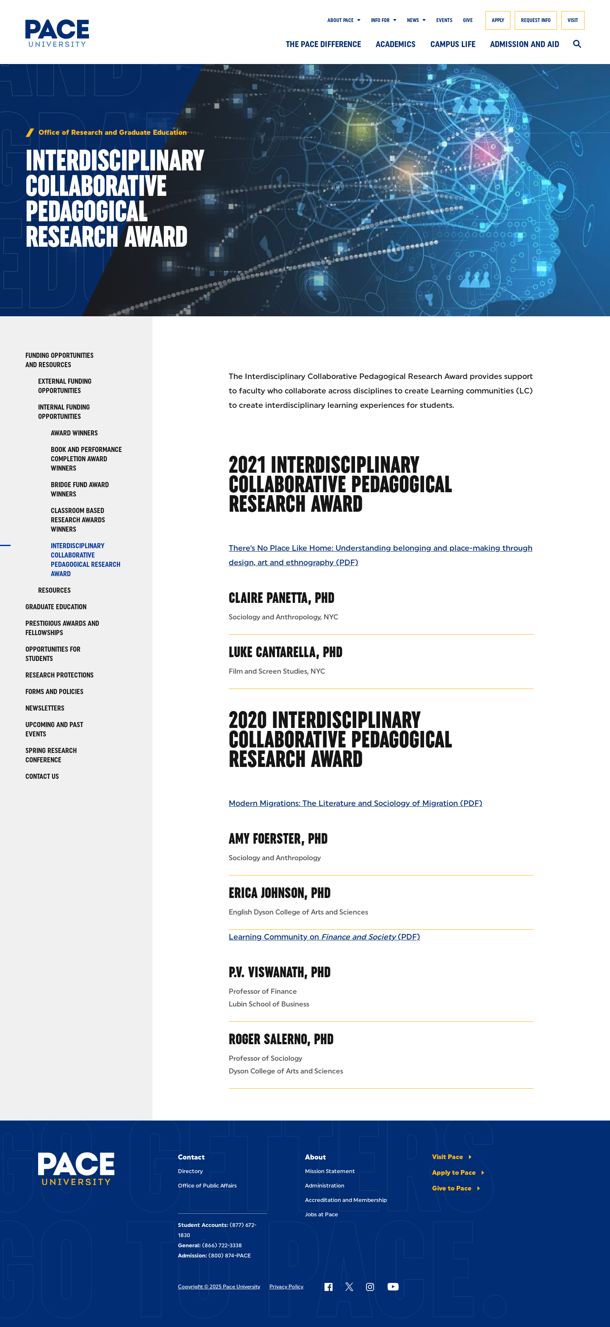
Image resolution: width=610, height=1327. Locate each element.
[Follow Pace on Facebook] (328, 1286)
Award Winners (74, 433)
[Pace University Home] (63, 33)
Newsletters (44, 708)
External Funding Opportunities (65, 386)
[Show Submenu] (357, 20)
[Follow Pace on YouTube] (393, 1286)
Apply (498, 20)
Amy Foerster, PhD (278, 838)
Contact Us (42, 776)
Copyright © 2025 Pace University (219, 1287)
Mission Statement (330, 1171)
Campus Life (452, 44)
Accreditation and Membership (346, 1200)
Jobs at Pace (321, 1214)
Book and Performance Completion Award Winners (86, 459)
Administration (324, 1185)
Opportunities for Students (52, 654)
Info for (380, 20)
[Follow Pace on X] (349, 1286)
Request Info (536, 20)
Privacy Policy (286, 1287)
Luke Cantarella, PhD (286, 652)
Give (468, 20)
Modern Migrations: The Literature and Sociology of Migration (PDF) (355, 803)
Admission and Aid (524, 44)
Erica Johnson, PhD (280, 893)
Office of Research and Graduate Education (113, 133)
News (413, 20)
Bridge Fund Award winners (80, 489)
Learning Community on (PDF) (324, 937)
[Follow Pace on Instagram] (369, 1286)
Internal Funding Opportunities (64, 412)
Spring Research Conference (51, 755)
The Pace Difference (323, 44)
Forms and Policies (54, 692)
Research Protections (59, 675)
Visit (573, 20)
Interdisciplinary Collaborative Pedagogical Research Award (85, 560)
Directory (190, 1171)
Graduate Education (55, 607)
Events (444, 20)
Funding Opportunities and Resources (59, 360)
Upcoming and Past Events (54, 729)
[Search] (577, 44)
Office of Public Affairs (207, 1185)
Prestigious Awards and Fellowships (62, 628)
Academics (396, 44)
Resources (54, 590)
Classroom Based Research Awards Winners (78, 520)
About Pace (340, 20)
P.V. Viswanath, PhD (280, 972)
